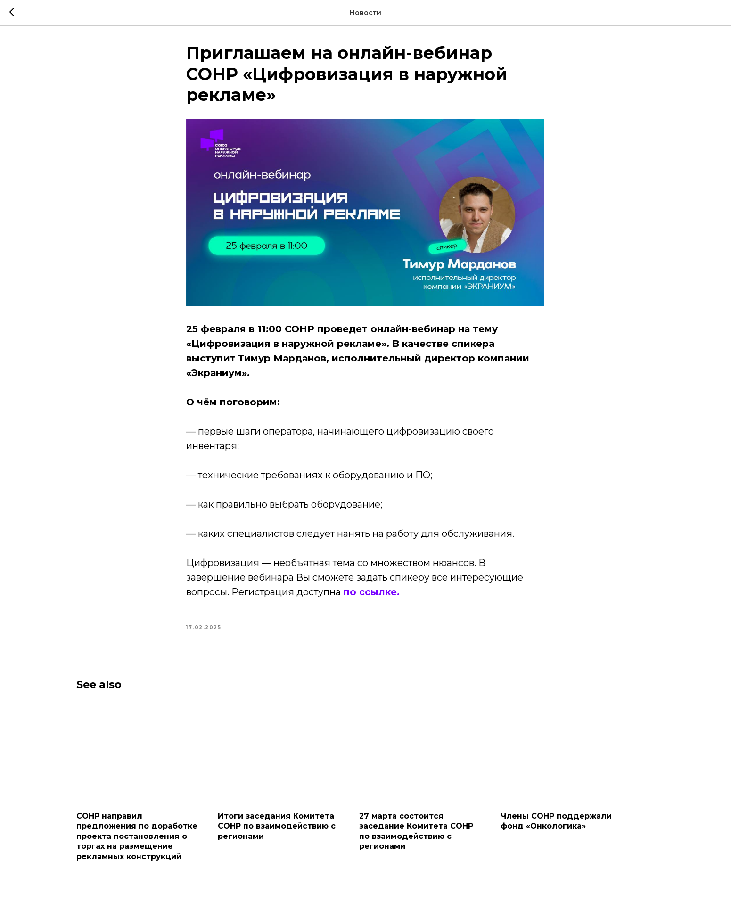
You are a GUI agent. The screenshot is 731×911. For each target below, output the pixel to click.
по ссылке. (372, 593)
